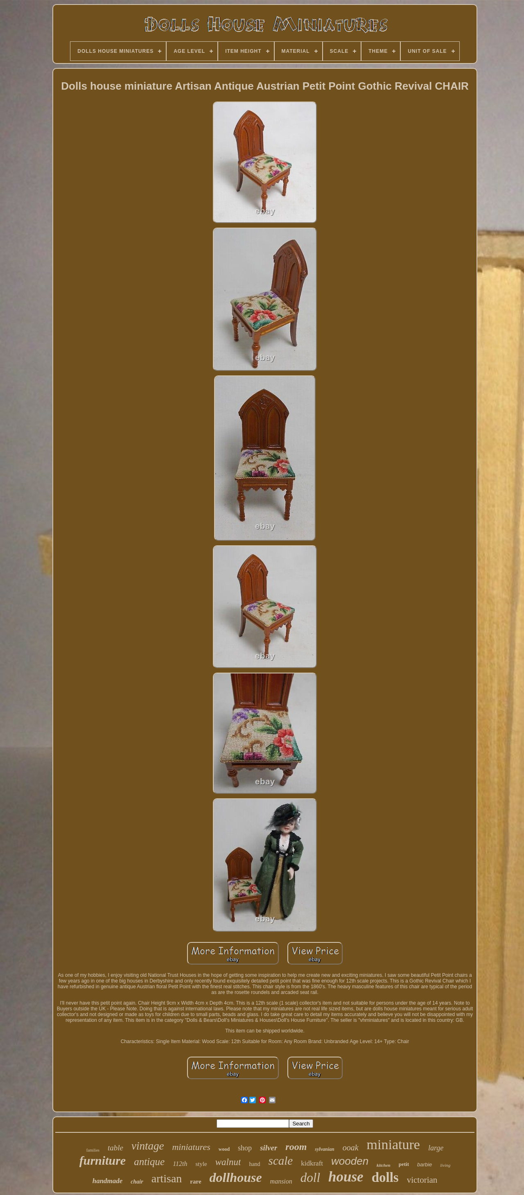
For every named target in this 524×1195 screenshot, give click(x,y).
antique (149, 1161)
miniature (393, 1144)
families (92, 1150)
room (296, 1146)
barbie (424, 1164)
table (115, 1147)
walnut (228, 1162)
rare (195, 1181)
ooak (351, 1147)
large (435, 1148)
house (346, 1177)
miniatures (191, 1147)
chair (137, 1182)
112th (180, 1163)
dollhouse (236, 1177)
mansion (281, 1181)
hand (254, 1164)
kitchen (384, 1165)
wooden (349, 1161)
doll (310, 1177)
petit (404, 1164)
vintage (147, 1146)
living (445, 1165)
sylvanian (324, 1149)
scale (281, 1160)
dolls (385, 1177)
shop (245, 1148)
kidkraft (312, 1163)
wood (224, 1149)
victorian (422, 1180)
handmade (108, 1181)
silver (268, 1147)
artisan (166, 1178)
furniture (102, 1160)
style (201, 1164)
